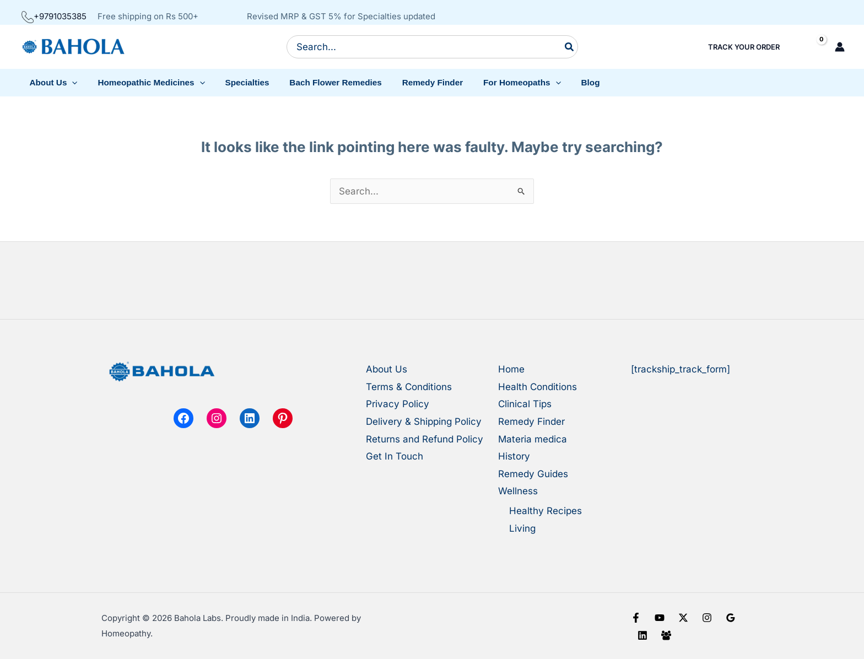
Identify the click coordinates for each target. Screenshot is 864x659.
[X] (683, 618)
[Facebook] (636, 618)
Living (522, 528)
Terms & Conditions (409, 386)
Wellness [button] (518, 490)
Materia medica (532, 439)
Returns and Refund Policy (424, 439)
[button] (51, 82)
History (514, 456)
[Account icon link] (840, 47)
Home (511, 369)
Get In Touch (394, 456)
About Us (386, 369)
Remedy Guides (533, 473)
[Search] (570, 47)
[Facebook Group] (666, 635)
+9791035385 (54, 16)
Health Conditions (537, 386)
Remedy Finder (531, 421)
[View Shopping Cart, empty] (812, 47)
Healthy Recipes (545, 510)
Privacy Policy (397, 403)
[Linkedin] (642, 635)
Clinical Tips (525, 403)
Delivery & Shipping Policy (424, 421)
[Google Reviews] (731, 618)
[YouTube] (660, 618)
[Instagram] (707, 618)
